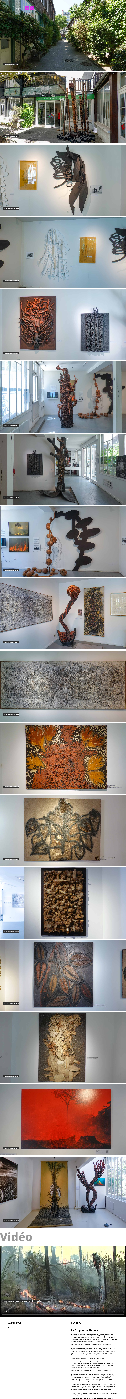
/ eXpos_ (18, 8)
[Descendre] (32, 8)
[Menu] (27, 8)
